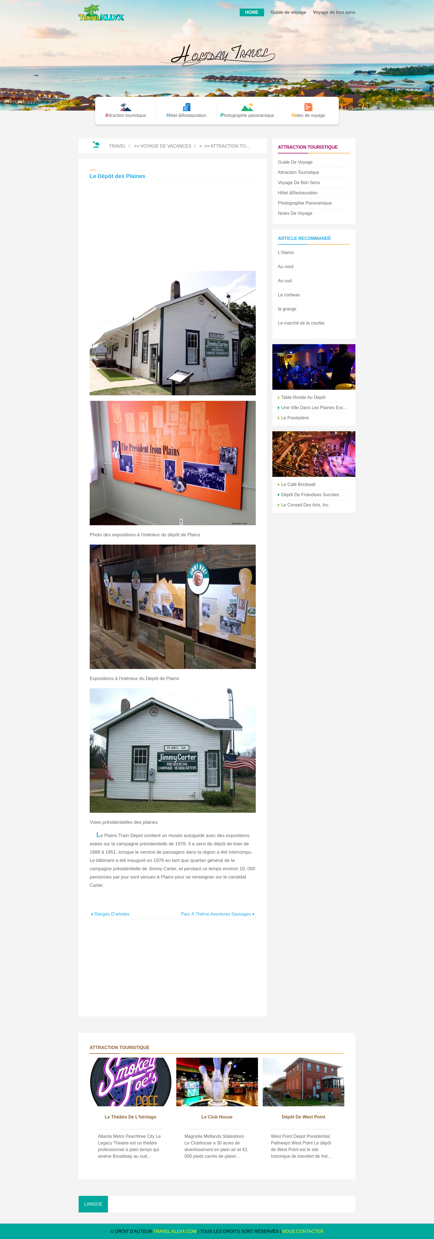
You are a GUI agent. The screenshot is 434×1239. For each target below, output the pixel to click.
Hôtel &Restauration (297, 192)
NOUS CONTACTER (303, 1231)
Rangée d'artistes (112, 914)
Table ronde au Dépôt (303, 397)
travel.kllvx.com (175, 1231)
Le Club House (217, 1117)
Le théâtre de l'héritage (130, 1117)
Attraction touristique (240, 146)
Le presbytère (295, 417)
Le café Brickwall (298, 484)
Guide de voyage (288, 12)
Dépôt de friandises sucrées (310, 494)
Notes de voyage (295, 213)
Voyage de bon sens (334, 12)
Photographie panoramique (305, 203)
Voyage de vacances (165, 146)
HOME (252, 12)
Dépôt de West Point (303, 1117)
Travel (117, 146)
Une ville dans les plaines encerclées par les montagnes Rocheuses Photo (315, 407)
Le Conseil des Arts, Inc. (305, 505)
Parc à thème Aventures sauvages (216, 914)
